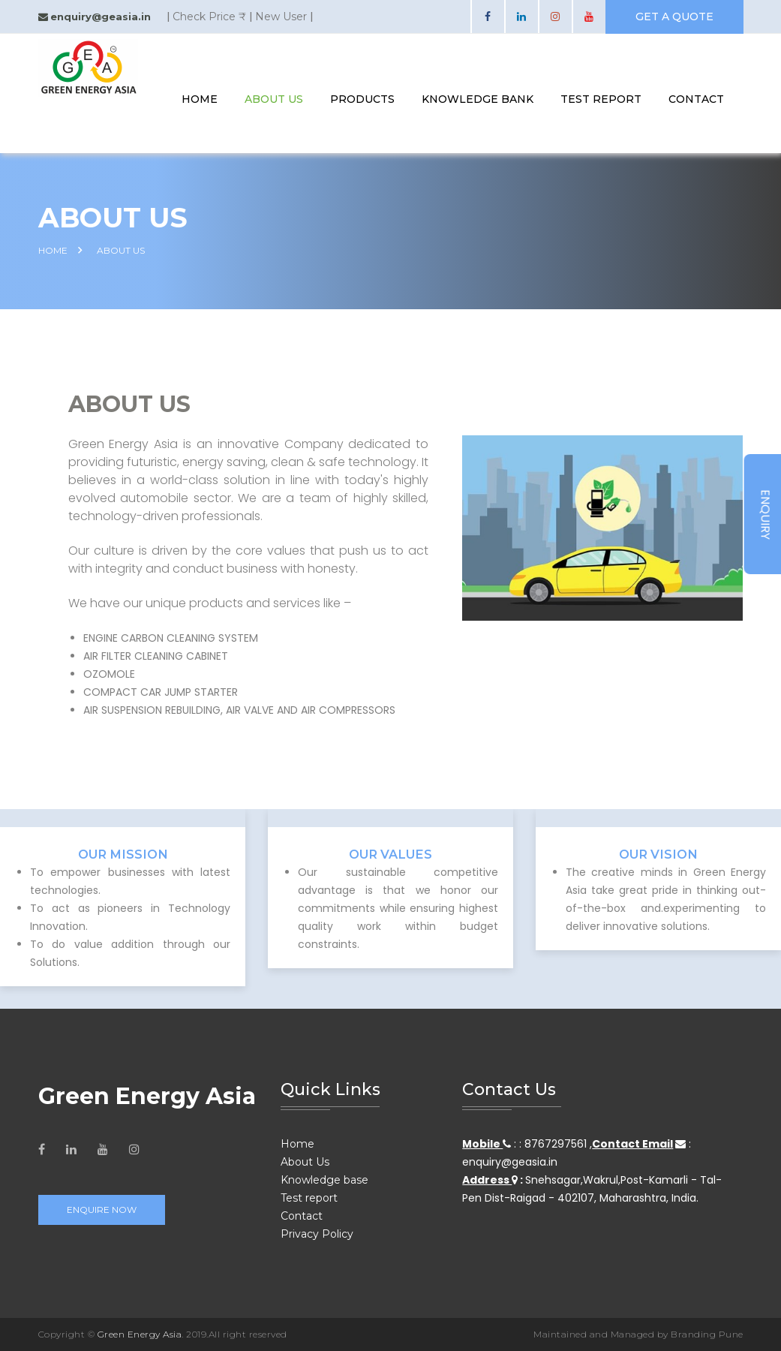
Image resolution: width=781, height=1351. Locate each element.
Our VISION (658, 853)
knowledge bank (477, 99)
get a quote (674, 16)
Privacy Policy (317, 1234)
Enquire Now (102, 1209)
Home (200, 99)
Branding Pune (707, 1334)
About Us (274, 99)
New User (281, 16)
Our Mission (123, 853)
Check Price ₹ (209, 16)
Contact (302, 1216)
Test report (309, 1198)
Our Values (390, 853)
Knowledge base (324, 1180)
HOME (53, 250)
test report (600, 99)
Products (362, 99)
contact (696, 99)
